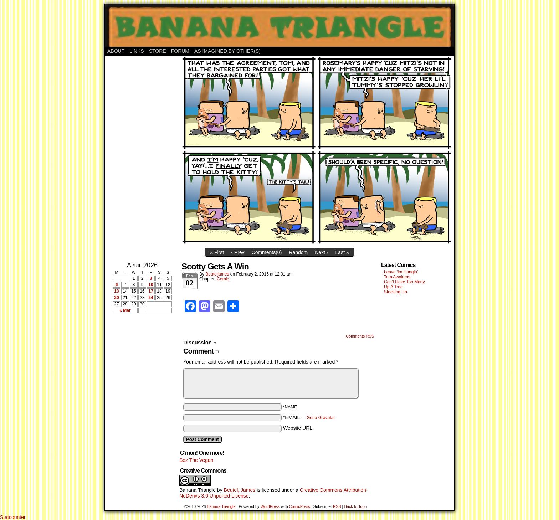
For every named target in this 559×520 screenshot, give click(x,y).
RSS (337, 506)
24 (150, 297)
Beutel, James (240, 490)
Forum (180, 51)
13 (116, 291)
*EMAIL (309, 417)
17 (150, 291)
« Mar (124, 310)
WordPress (270, 506)
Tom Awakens (397, 276)
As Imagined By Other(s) (227, 51)
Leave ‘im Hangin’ (401, 271)
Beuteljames (217, 274)
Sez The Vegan (196, 460)
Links (136, 51)
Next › (321, 252)
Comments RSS (360, 336)
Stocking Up (395, 291)
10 (150, 284)
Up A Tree (393, 286)
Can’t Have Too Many (404, 281)
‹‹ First (217, 252)
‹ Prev (237, 252)
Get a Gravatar (321, 417)
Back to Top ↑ (356, 506)
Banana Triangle (197, 490)
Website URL (297, 428)
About (115, 51)
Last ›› (342, 252)
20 (116, 297)
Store (157, 51)
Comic (223, 279)
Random (298, 252)
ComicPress (299, 506)
